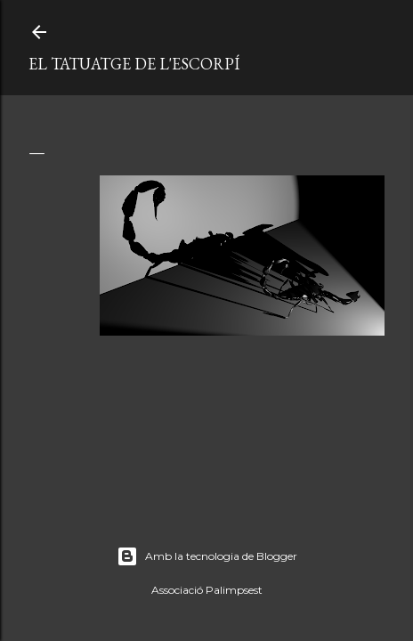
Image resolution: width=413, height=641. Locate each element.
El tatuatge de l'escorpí (133, 63)
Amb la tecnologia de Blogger (207, 556)
